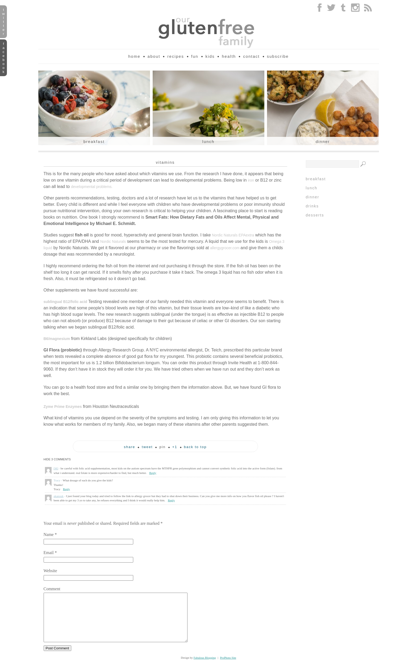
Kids (210, 56)
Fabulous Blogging (205, 667)
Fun (194, 56)
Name (49, 534)
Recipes (175, 56)
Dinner (323, 141)
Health (229, 56)
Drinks (312, 206)
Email (49, 552)
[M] (56, 468)
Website (50, 570)
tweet (147, 447)
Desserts (315, 215)
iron (251, 180)
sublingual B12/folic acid (65, 302)
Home (134, 56)
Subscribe (278, 56)
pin (162, 447)
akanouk (59, 496)
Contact (251, 56)
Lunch (208, 141)
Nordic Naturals (113, 241)
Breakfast (94, 141)
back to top (195, 447)
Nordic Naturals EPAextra (233, 235)
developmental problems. (91, 187)
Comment (52, 589)
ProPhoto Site (228, 667)
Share (129, 447)
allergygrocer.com (225, 248)
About (154, 56)
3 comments (57, 459)
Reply (152, 472)
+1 (174, 447)
